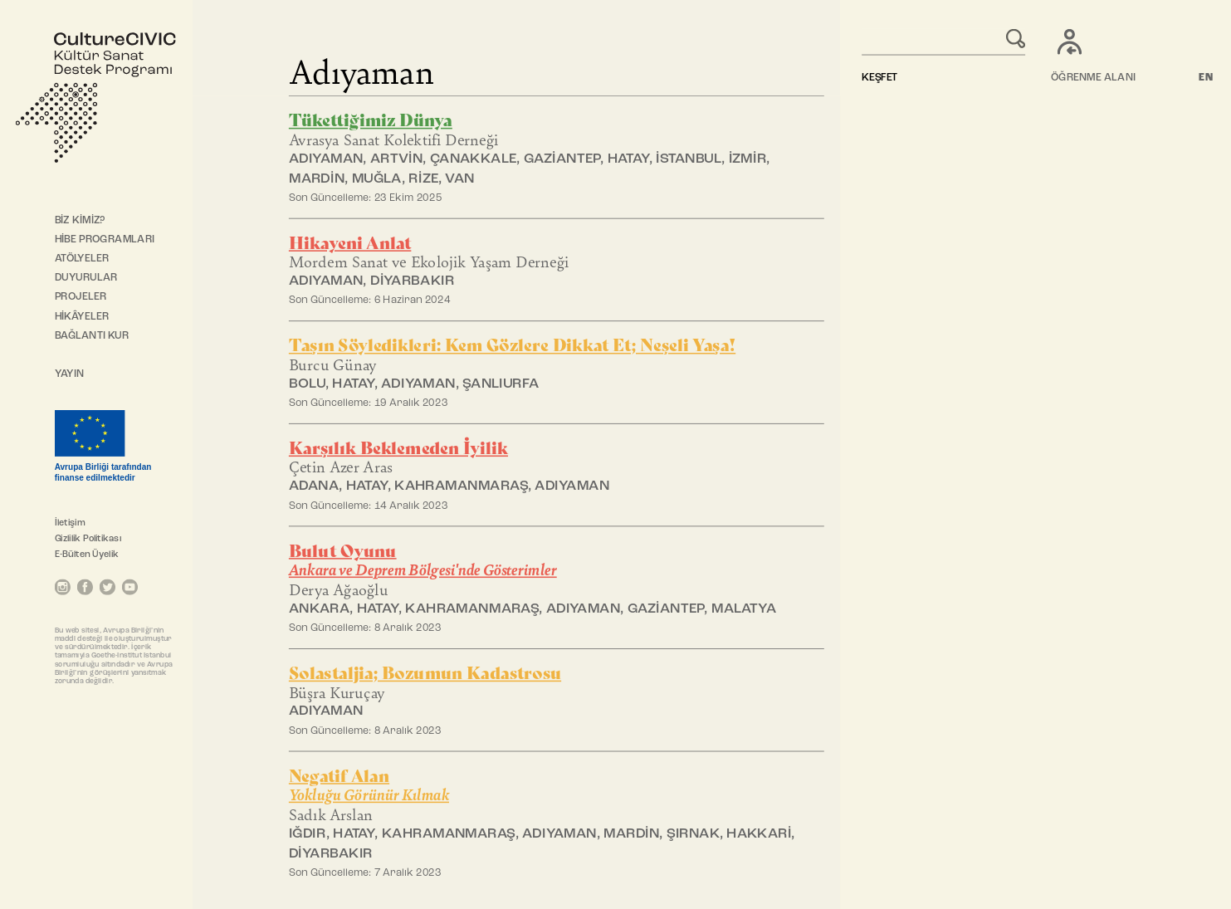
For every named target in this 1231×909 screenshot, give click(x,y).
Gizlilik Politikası (88, 539)
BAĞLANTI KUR (92, 336)
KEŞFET (879, 78)
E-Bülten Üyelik (87, 555)
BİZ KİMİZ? (80, 221)
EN (1206, 78)
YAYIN (70, 374)
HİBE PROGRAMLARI (104, 240)
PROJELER (81, 297)
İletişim (70, 523)
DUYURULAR (86, 278)
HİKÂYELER (82, 316)
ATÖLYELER (82, 259)
